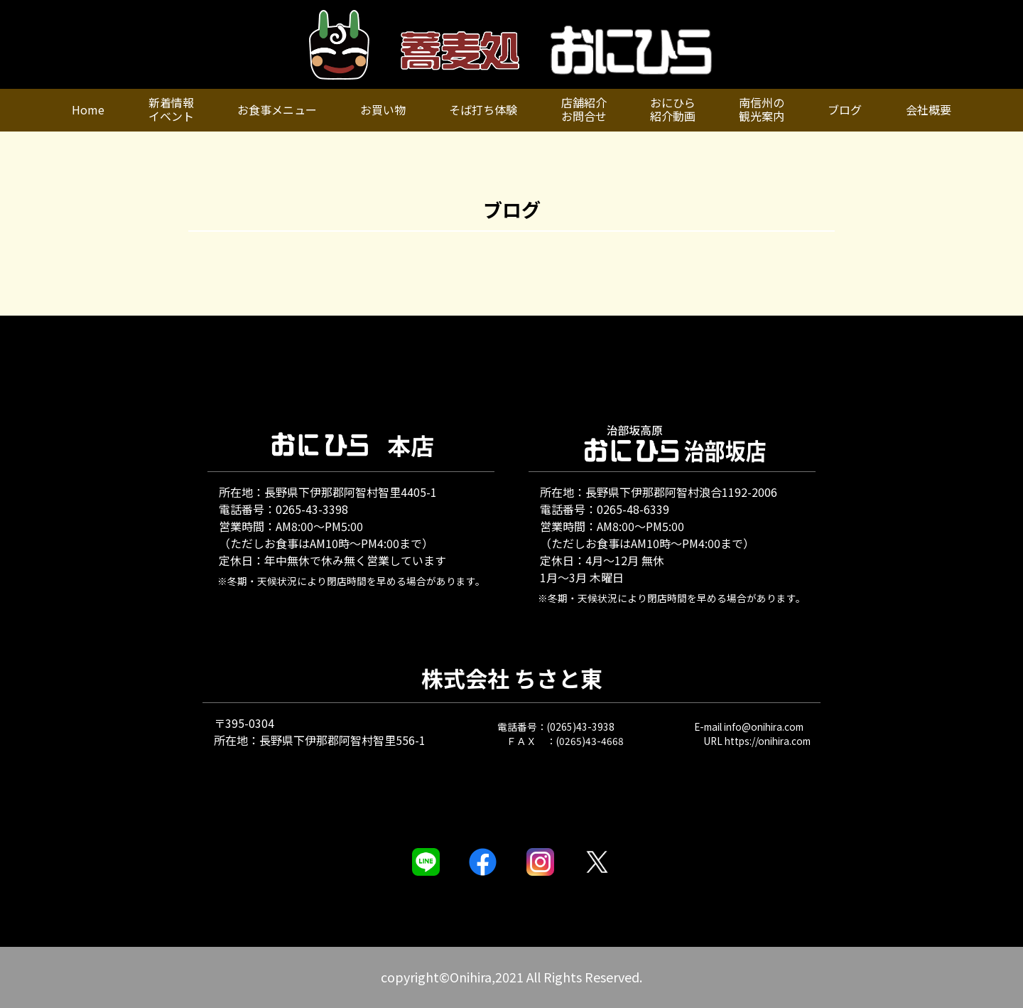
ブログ (845, 109)
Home (88, 109)
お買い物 (383, 109)
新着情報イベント (171, 109)
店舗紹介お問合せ (584, 109)
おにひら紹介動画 (672, 109)
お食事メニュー (277, 109)
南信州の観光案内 (761, 109)
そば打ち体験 (483, 109)
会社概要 (928, 109)
